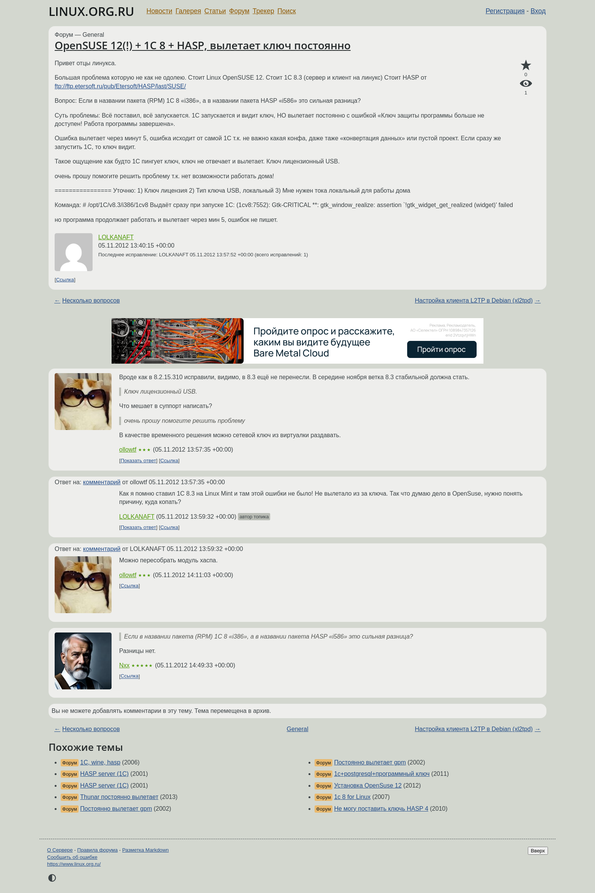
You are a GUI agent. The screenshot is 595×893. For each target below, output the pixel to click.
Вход (538, 11)
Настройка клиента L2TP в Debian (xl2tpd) (474, 300)
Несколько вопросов (91, 300)
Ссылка (65, 279)
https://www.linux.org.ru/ (74, 864)
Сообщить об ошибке (72, 857)
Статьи (215, 11)
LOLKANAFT (116, 237)
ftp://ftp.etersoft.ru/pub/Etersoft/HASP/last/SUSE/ (120, 86)
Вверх (538, 851)
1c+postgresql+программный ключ (382, 774)
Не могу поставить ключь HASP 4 (381, 808)
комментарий (102, 482)
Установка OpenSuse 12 (367, 785)
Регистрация (505, 11)
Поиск (286, 11)
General (298, 729)
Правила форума (97, 850)
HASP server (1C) (104, 774)
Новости (159, 11)
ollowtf (127, 449)
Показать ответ (138, 460)
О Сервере (60, 850)
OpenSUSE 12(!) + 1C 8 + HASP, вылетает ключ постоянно (203, 45)
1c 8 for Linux (352, 797)
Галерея (188, 11)
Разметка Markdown (145, 850)
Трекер (263, 11)
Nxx (124, 665)
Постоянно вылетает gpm (116, 808)
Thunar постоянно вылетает (119, 797)
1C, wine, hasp (100, 762)
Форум (239, 11)
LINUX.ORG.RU (91, 11)
